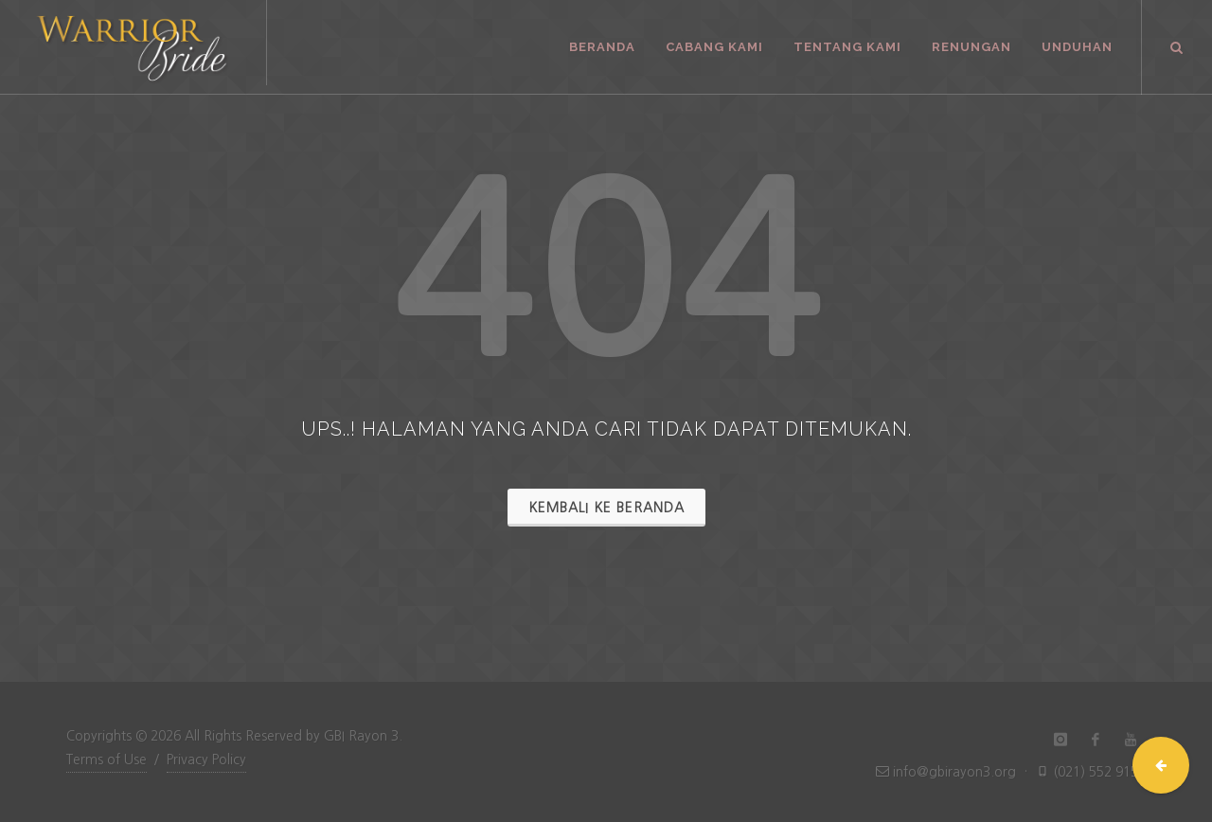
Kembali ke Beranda (606, 507)
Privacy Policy (206, 759)
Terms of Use (106, 759)
